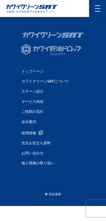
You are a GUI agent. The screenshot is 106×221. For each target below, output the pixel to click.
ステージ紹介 (32, 91)
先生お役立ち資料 (36, 143)
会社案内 (28, 122)
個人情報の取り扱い (38, 163)
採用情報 (28, 133)
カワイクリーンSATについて (45, 81)
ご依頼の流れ (32, 111)
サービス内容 (32, 101)
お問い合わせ (32, 153)
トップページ (32, 71)
